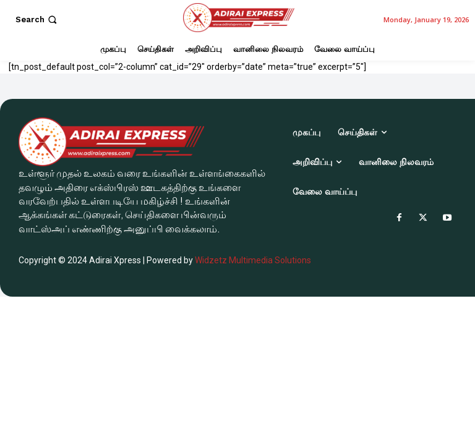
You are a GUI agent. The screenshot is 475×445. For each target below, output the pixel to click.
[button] (37, 19)
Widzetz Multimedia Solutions (253, 260)
